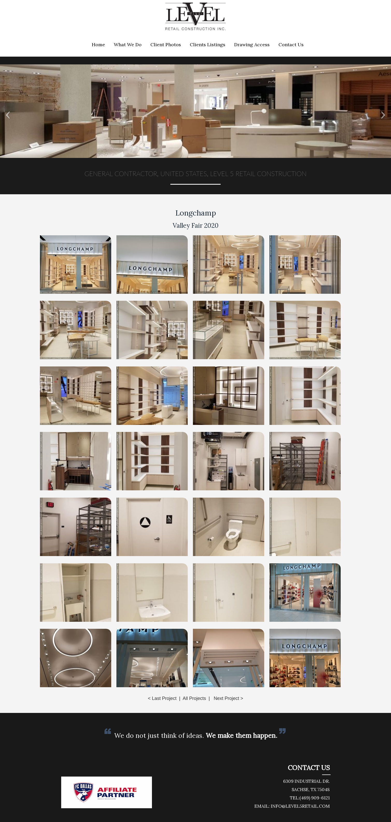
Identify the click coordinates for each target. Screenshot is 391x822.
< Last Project (162, 698)
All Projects (194, 698)
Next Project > (228, 698)
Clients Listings (207, 45)
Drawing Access (252, 45)
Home (98, 45)
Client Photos (165, 45)
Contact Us (291, 45)
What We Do (128, 45)
